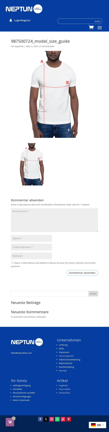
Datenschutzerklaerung (69, 359)
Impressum (64, 352)
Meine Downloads (21, 400)
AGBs (61, 348)
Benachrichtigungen (22, 396)
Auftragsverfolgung (22, 385)
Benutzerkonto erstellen (24, 392)
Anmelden (17, 389)
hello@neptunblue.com (21, 353)
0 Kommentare (47, 46)
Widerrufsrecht (65, 363)
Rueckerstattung (66, 367)
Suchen (93, 293)
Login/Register (22, 20)
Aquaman (19, 46)
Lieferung (63, 345)
